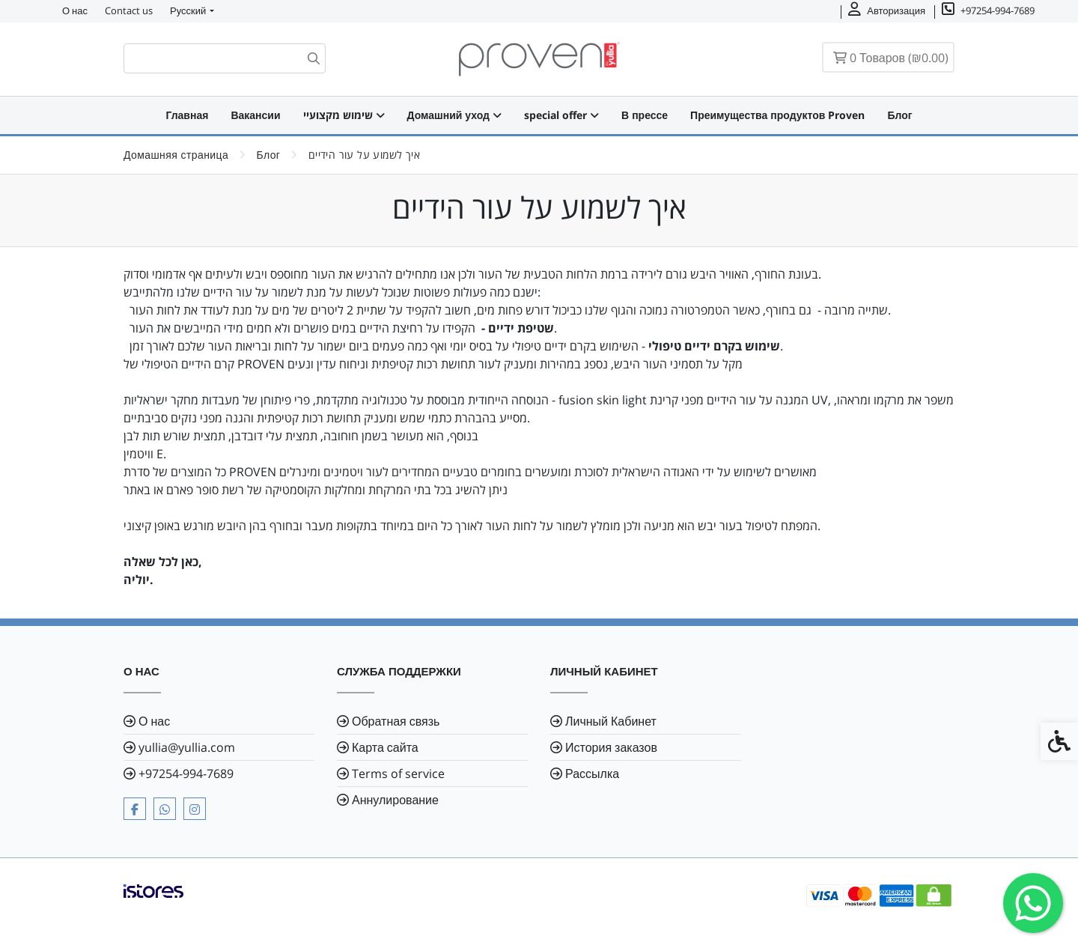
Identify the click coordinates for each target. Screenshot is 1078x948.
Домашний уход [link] (454, 115)
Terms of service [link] (398, 773)
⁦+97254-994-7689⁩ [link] (186, 773)
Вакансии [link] (255, 115)
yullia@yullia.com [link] (186, 747)
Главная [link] (186, 115)
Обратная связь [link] (395, 721)
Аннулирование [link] (395, 799)
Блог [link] (899, 115)
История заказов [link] (611, 747)
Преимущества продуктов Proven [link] (777, 115)
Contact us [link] (129, 10)
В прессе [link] (644, 115)
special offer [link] (561, 115)
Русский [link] (188, 10)
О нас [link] (75, 10)
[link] (1033, 903)
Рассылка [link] (592, 773)
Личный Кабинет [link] (611, 721)
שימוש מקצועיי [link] (344, 115)
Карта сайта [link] (385, 747)
